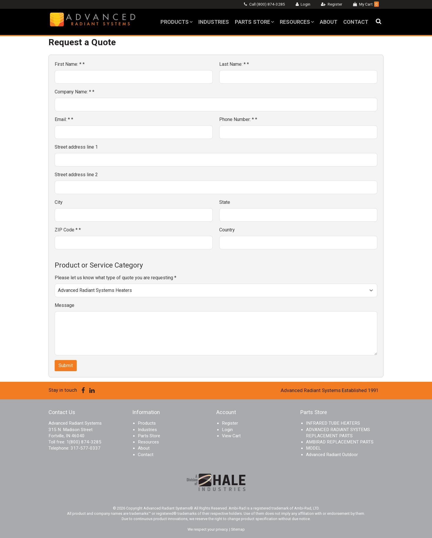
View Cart (231, 435)
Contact (355, 22)
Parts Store (252, 22)
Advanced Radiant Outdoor (332, 454)
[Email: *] (134, 132)
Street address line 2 (76, 174)
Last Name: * (234, 64)
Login (305, 4)
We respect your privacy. (208, 529)
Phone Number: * (238, 119)
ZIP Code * (68, 230)
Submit (65, 365)
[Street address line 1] (216, 160)
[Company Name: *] (216, 104)
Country (227, 230)
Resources (295, 22)
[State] (298, 215)
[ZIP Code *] (134, 242)
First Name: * (70, 64)
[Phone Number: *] (298, 132)
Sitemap (238, 529)
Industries (213, 22)
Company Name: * (74, 92)
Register (335, 4)
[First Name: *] (134, 77)
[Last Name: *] (298, 77)
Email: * (64, 119)
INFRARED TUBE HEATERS (333, 423)
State (224, 202)
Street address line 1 (76, 147)
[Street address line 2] (216, 187)
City (59, 202)
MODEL (313, 448)
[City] (134, 215)
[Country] (298, 242)
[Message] (216, 333)
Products (174, 22)
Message (64, 305)
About (328, 22)
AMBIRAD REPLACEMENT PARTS (340, 442)
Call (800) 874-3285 (267, 4)
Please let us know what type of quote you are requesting (115, 277)
